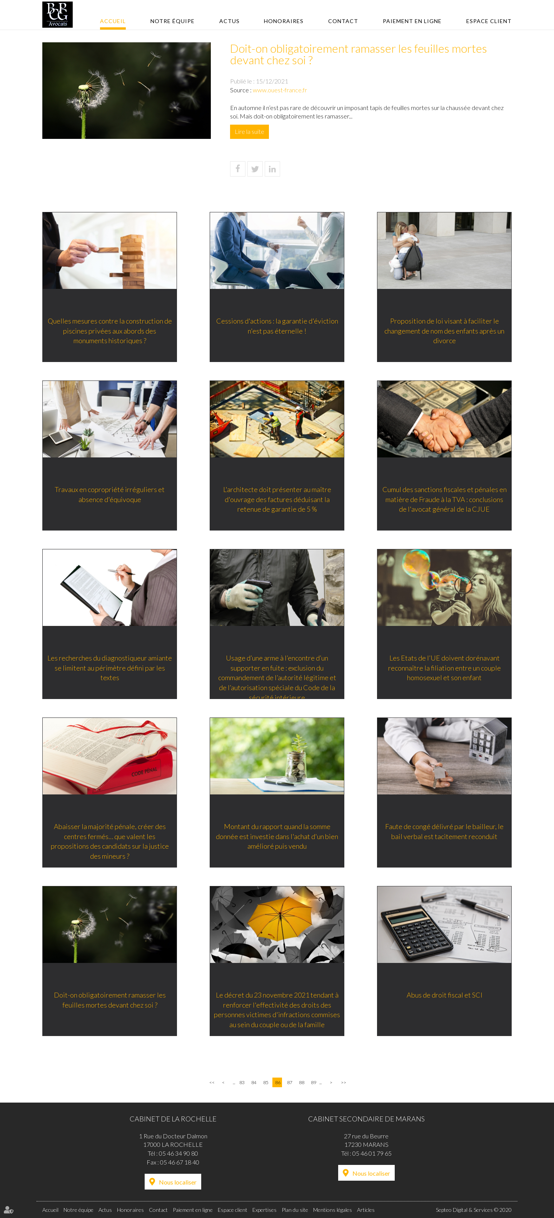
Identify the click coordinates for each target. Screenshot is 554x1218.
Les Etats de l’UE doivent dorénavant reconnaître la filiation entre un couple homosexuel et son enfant (444, 668)
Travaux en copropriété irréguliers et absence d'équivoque (110, 494)
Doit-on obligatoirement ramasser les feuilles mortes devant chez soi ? (110, 1000)
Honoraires (284, 21)
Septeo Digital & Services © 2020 (474, 1209)
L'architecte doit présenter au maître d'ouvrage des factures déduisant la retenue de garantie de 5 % (277, 499)
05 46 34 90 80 (178, 1153)
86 (277, 1082)
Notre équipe (172, 21)
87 (289, 1082)
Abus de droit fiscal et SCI (444, 995)
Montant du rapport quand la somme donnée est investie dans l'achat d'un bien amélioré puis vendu (277, 836)
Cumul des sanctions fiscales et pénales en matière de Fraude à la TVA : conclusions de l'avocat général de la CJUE (444, 499)
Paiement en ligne (412, 21)
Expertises (264, 1209)
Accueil (113, 21)
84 (254, 1082)
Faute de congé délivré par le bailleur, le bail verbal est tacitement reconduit (444, 831)
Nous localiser (178, 1182)
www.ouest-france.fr (280, 89)
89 (313, 1082)
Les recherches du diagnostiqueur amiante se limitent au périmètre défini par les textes (109, 668)
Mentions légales (332, 1209)
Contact (343, 21)
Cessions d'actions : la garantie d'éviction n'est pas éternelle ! (277, 326)
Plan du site (295, 1209)
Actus (229, 21)
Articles (366, 1209)
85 (266, 1082)
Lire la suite (249, 131)
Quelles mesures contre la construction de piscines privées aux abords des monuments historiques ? (110, 331)
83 (242, 1082)
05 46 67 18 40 (179, 1162)
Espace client (489, 21)
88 (301, 1082)
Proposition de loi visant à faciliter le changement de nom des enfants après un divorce (444, 331)
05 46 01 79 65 (372, 1153)
